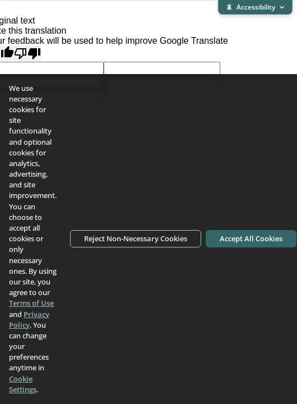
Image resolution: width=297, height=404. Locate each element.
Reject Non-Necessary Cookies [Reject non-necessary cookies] (135, 238)
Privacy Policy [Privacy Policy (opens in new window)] (29, 319)
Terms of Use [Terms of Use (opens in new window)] (31, 303)
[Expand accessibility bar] (255, 7)
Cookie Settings (22, 384)
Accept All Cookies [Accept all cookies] (251, 238)
